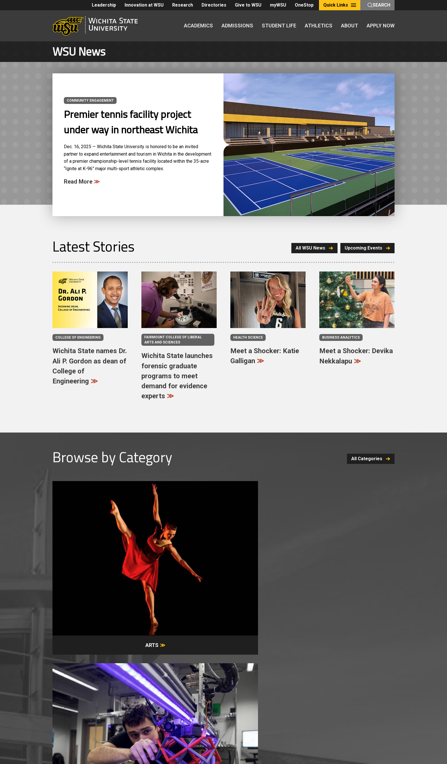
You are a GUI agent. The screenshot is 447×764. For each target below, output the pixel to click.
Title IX (59, 707)
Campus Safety (84, 707)
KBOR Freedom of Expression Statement (243, 707)
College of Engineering (78, 337)
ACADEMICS (198, 26)
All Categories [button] (370, 458)
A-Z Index (61, 701)
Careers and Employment (99, 701)
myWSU (278, 5)
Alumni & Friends (327, 661)
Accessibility (114, 707)
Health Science (248, 337)
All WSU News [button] (311, 248)
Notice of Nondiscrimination (284, 701)
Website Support (185, 707)
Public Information (148, 707)
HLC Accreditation (302, 707)
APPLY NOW (381, 26)
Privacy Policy (239, 701)
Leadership (104, 5)
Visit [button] (206, 616)
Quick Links (339, 5)
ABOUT (349, 26)
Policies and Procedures (198, 701)
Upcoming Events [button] (367, 248)
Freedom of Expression (149, 701)
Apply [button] (266, 616)
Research (182, 5)
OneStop (304, 5)
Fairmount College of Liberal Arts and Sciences (173, 339)
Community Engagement (90, 100)
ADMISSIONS (237, 26)
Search (378, 5)
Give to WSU (248, 5)
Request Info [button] (146, 616)
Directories (214, 5)
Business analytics (341, 337)
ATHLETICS (318, 26)
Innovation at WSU (144, 5)
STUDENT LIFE (279, 26)
